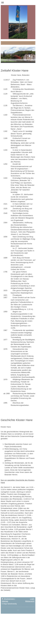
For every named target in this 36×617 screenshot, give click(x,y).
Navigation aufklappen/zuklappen (18, 2)
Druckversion (8, 599)
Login (32, 599)
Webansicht (29, 601)
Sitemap (5, 601)
